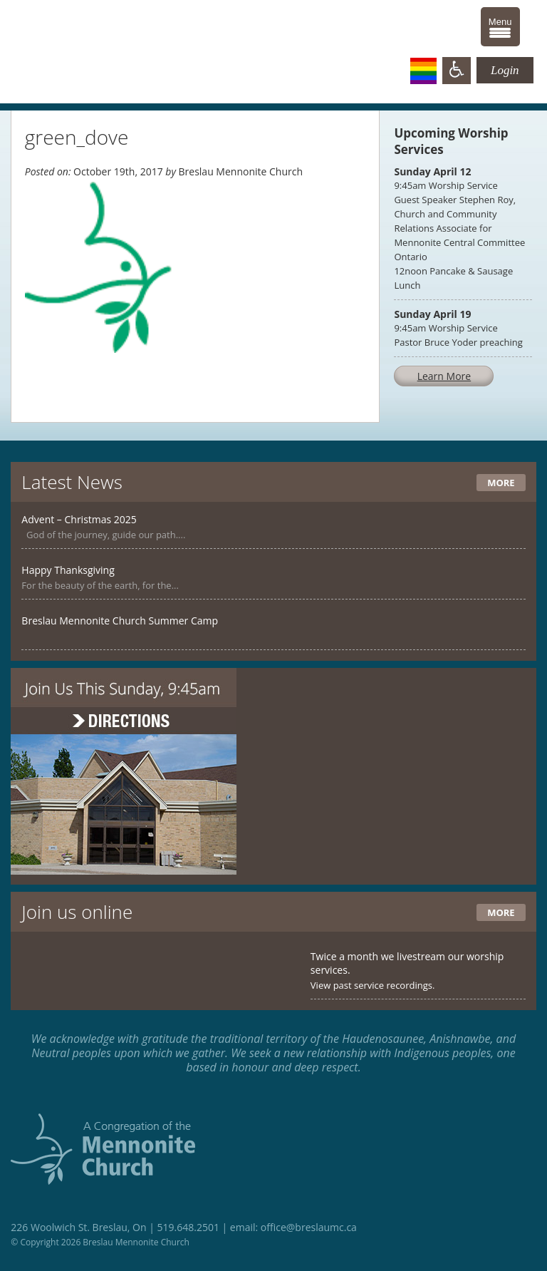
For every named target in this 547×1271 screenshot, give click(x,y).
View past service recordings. (373, 985)
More (500, 482)
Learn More (444, 376)
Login (505, 70)
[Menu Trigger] (500, 26)
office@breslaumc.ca (309, 1227)
